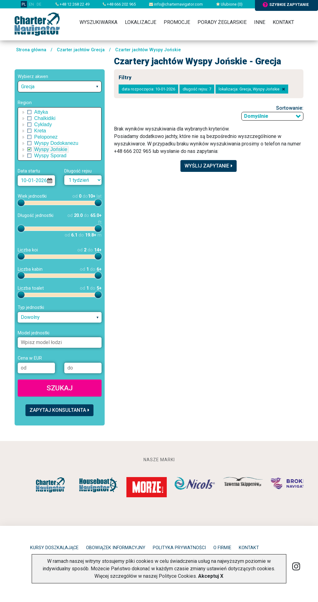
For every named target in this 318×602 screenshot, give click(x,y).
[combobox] (60, 86)
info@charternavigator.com (176, 4)
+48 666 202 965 (119, 4)
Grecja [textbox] (27, 87)
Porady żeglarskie (222, 22)
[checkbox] (29, 112)
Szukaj (60, 388)
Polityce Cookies (177, 576)
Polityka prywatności (179, 547)
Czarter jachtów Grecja (81, 50)
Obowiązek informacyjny (115, 547)
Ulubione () (229, 4)
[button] (23, 112)
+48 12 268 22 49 (72, 4)
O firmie (222, 547)
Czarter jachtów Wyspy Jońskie (148, 50)
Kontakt (283, 22)
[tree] (60, 134)
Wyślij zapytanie (208, 166)
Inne (259, 22)
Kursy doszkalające (54, 547)
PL (24, 4)
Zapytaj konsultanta (59, 410)
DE (39, 4)
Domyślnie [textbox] (256, 116)
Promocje (177, 22)
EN (31, 4)
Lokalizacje (140, 22)
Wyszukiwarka (98, 22)
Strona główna (31, 50)
